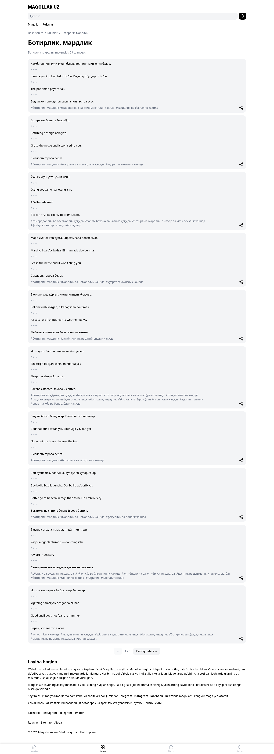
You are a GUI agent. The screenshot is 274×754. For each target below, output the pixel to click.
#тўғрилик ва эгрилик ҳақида (96, 395)
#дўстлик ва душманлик (192, 573)
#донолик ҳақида (72, 578)
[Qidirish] (133, 16)
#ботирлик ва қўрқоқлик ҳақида (53, 395)
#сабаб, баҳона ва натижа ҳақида (108, 221)
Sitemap (46, 722)
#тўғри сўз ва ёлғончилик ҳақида (156, 399)
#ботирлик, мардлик (45, 108)
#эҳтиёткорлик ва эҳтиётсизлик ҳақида (86, 338)
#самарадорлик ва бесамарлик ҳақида (57, 221)
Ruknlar (47, 24)
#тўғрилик (125, 399)
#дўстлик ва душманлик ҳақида (52, 573)
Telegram (125, 696)
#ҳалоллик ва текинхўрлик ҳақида (140, 395)
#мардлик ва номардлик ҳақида (82, 164)
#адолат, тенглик (191, 399)
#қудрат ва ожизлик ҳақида (124, 164)
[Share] (241, 108)
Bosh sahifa (35, 33)
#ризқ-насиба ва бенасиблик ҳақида (56, 404)
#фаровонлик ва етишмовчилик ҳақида (87, 108)
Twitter (169, 696)
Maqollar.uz (43, 7)
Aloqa (58, 722)
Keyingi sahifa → (147, 651)
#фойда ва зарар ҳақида (47, 225)
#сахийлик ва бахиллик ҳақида (137, 108)
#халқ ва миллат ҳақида (181, 395)
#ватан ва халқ (86, 639)
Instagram (141, 696)
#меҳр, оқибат (220, 573)
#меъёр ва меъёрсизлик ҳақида (183, 221)
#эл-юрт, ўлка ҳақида (45, 634)
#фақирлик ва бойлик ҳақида (126, 517)
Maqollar (34, 24)
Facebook (156, 696)
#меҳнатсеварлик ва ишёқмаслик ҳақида (59, 399)
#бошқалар (73, 225)
